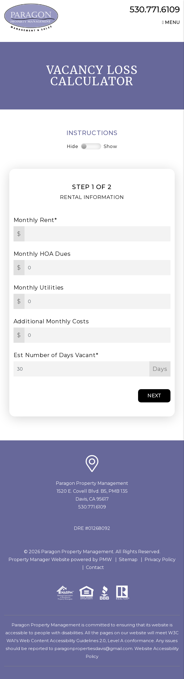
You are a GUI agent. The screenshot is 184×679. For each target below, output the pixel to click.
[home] (31, 17)
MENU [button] (171, 22)
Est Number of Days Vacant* (56, 355)
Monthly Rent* (35, 220)
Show (110, 146)
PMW (105, 559)
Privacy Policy (160, 559)
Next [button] (154, 396)
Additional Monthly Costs (51, 321)
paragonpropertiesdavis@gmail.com (93, 648)
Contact (95, 567)
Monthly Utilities (39, 287)
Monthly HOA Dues (42, 253)
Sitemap (128, 559)
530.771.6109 (155, 9)
